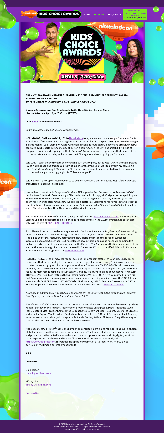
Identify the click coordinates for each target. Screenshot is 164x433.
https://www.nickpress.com (40, 341)
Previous (30, 392)
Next (37, 392)
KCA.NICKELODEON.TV (60, 222)
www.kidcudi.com (74, 250)
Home (87, 14)
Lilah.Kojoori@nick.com (38, 373)
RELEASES (99, 14)
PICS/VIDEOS (114, 14)
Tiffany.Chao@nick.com (38, 384)
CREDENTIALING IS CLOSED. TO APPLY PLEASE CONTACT (135, 14)
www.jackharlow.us (114, 284)
